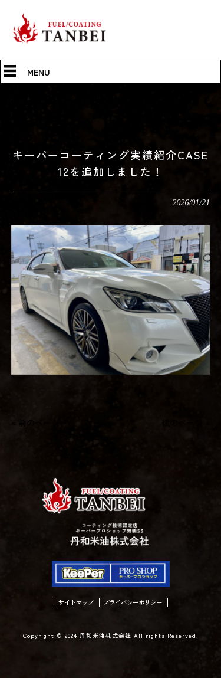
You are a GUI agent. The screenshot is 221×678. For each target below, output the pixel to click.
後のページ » (185, 422)
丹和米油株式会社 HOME (38, 95)
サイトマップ (73, 605)
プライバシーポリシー (134, 605)
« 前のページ (35, 422)
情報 (96, 95)
